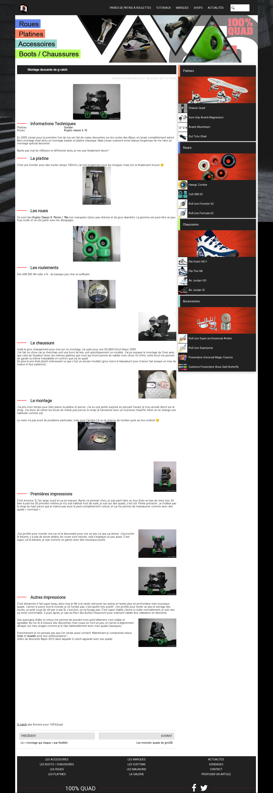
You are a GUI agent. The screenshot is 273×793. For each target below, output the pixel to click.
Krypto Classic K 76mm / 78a (50, 217)
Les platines (57, 774)
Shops (198, 7)
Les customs (137, 764)
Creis (20, 636)
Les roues (57, 769)
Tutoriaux (163, 7)
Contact (216, 769)
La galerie (136, 774)
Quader (31, 636)
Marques (182, 7)
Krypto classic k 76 (75, 130)
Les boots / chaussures (57, 764)
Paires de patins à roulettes (130, 7)
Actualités (216, 7)
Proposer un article (216, 774)
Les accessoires (56, 759)
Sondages (216, 764)
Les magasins (136, 769)
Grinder (68, 127)
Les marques (137, 759)
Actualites (216, 759)
